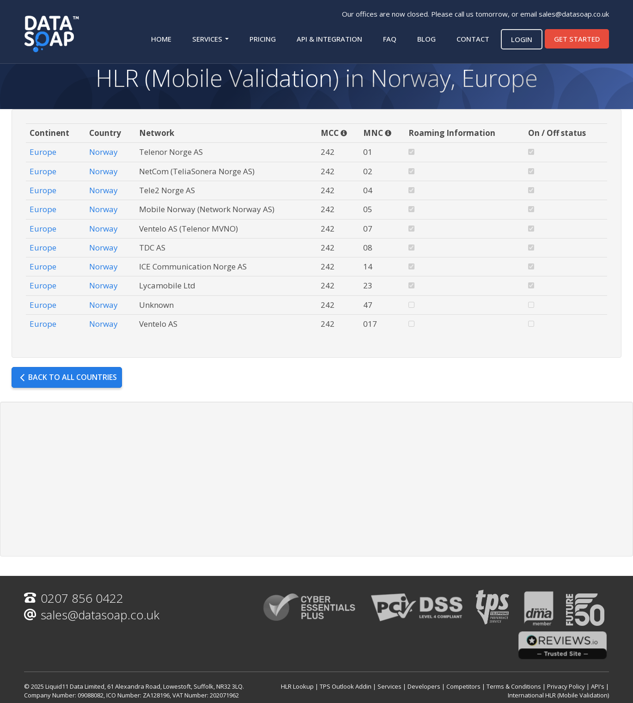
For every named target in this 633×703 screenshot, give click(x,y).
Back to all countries (68, 377)
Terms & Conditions (514, 686)
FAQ (389, 38)
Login (521, 39)
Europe (43, 152)
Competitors (463, 686)
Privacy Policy (566, 686)
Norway (103, 152)
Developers (424, 686)
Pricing (263, 38)
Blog (426, 38)
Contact (472, 38)
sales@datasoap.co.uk (574, 13)
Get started (577, 38)
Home (161, 38)
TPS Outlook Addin (345, 686)
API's (597, 686)
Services (210, 38)
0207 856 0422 (73, 598)
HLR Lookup (297, 686)
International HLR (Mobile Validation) (558, 695)
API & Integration (329, 38)
